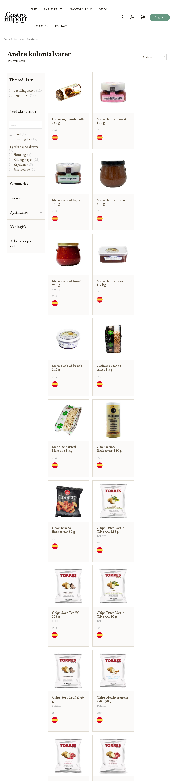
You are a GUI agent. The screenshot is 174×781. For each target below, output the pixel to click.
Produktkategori (23, 111)
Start (6, 39)
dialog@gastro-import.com (148, 690)
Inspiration (40, 26)
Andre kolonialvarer (30, 39)
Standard (148, 57)
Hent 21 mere (107, 638)
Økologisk (18, 226)
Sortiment (51, 9)
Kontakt (61, 26)
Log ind (160, 17)
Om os (103, 9)
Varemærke (18, 183)
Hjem (34, 9)
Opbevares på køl (20, 243)
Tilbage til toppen (107, 652)
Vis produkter (21, 79)
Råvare (14, 198)
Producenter (78, 9)
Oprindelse (18, 212)
